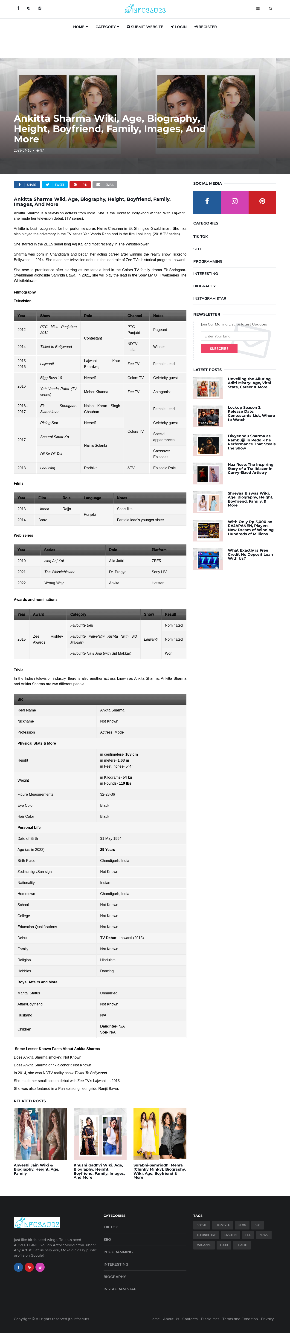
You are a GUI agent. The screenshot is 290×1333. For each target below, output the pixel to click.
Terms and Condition (240, 1318)
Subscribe (219, 349)
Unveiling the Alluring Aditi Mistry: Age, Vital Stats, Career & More (249, 383)
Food (224, 1245)
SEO (197, 249)
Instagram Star (209, 298)
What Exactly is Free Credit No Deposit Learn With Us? (251, 554)
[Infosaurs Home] (145, 8)
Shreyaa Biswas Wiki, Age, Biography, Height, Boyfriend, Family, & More (250, 499)
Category (106, 26)
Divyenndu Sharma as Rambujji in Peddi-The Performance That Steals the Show (252, 442)
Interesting (205, 273)
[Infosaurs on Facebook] (18, 8)
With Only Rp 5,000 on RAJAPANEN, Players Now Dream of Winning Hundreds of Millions (251, 528)
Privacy (267, 1318)
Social (202, 1225)
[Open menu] (258, 8)
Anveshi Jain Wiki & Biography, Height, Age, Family (36, 1169)
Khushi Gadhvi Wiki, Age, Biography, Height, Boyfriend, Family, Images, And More (99, 1171)
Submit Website (145, 26)
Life (248, 1235)
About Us (171, 1318)
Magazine (204, 1245)
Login (179, 26)
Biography (204, 286)
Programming (208, 261)
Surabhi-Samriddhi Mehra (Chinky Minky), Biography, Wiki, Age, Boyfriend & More (159, 1171)
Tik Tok (200, 236)
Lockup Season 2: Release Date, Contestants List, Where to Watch (251, 413)
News (264, 1235)
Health (242, 1245)
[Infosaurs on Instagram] (40, 8)
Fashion (230, 1235)
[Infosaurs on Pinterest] (29, 8)
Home (78, 26)
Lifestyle (223, 1225)
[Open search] (270, 8)
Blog (242, 1225)
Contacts (190, 1318)
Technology (206, 1235)
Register (205, 26)
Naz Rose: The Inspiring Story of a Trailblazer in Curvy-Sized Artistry (250, 468)
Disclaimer (210, 1318)
